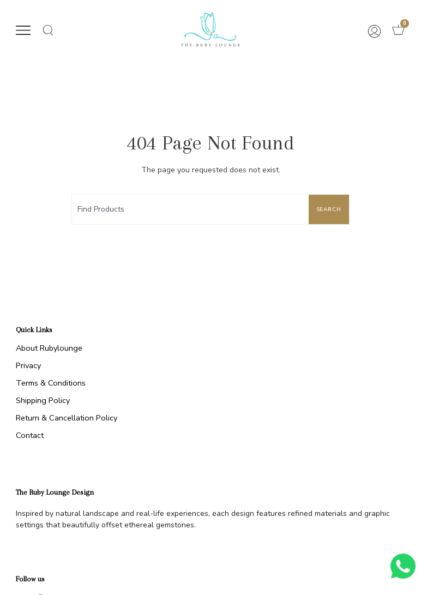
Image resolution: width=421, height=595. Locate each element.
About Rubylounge (49, 347)
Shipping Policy (43, 400)
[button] (23, 31)
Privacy (28, 365)
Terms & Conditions (51, 382)
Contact (30, 435)
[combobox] (188, 209)
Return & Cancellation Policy (66, 417)
